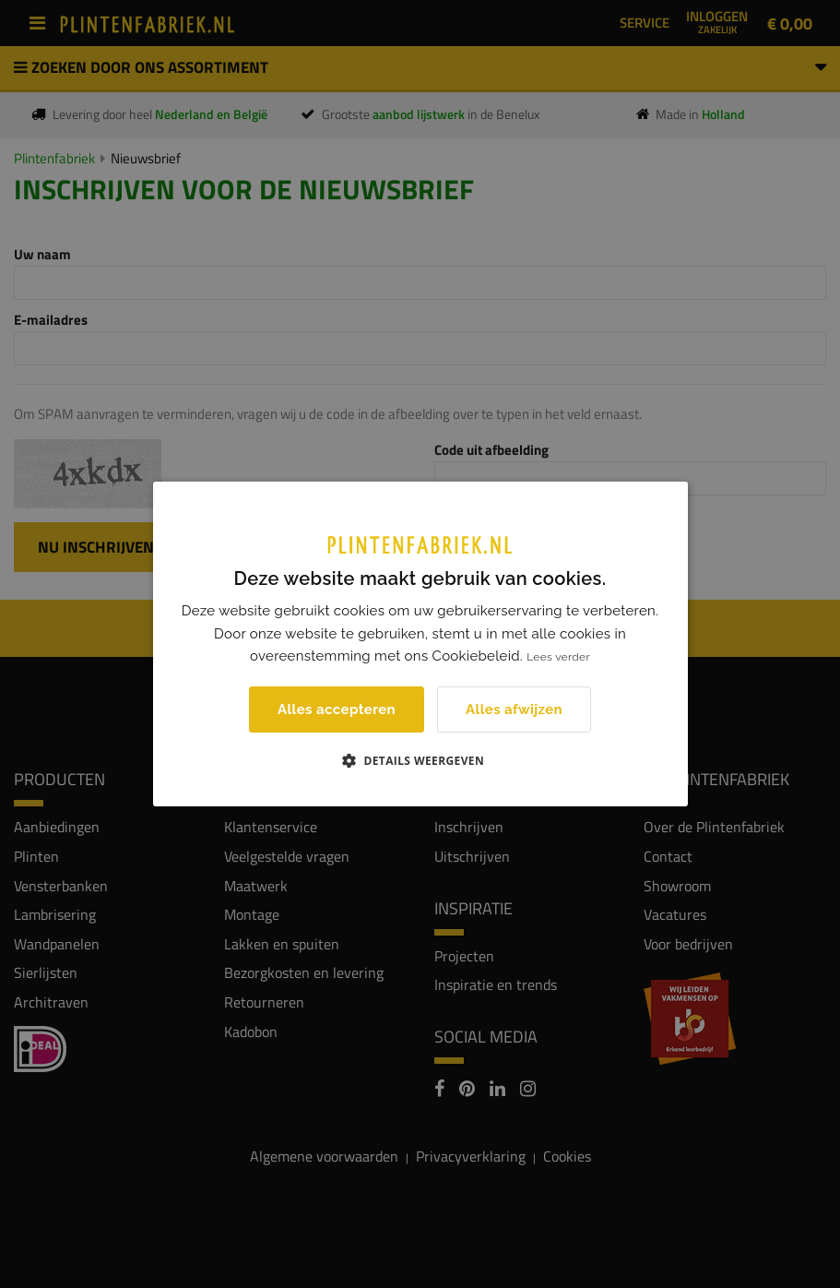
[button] (420, 760)
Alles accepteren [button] (337, 709)
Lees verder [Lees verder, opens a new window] (558, 656)
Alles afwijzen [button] (514, 709)
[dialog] (420, 644)
